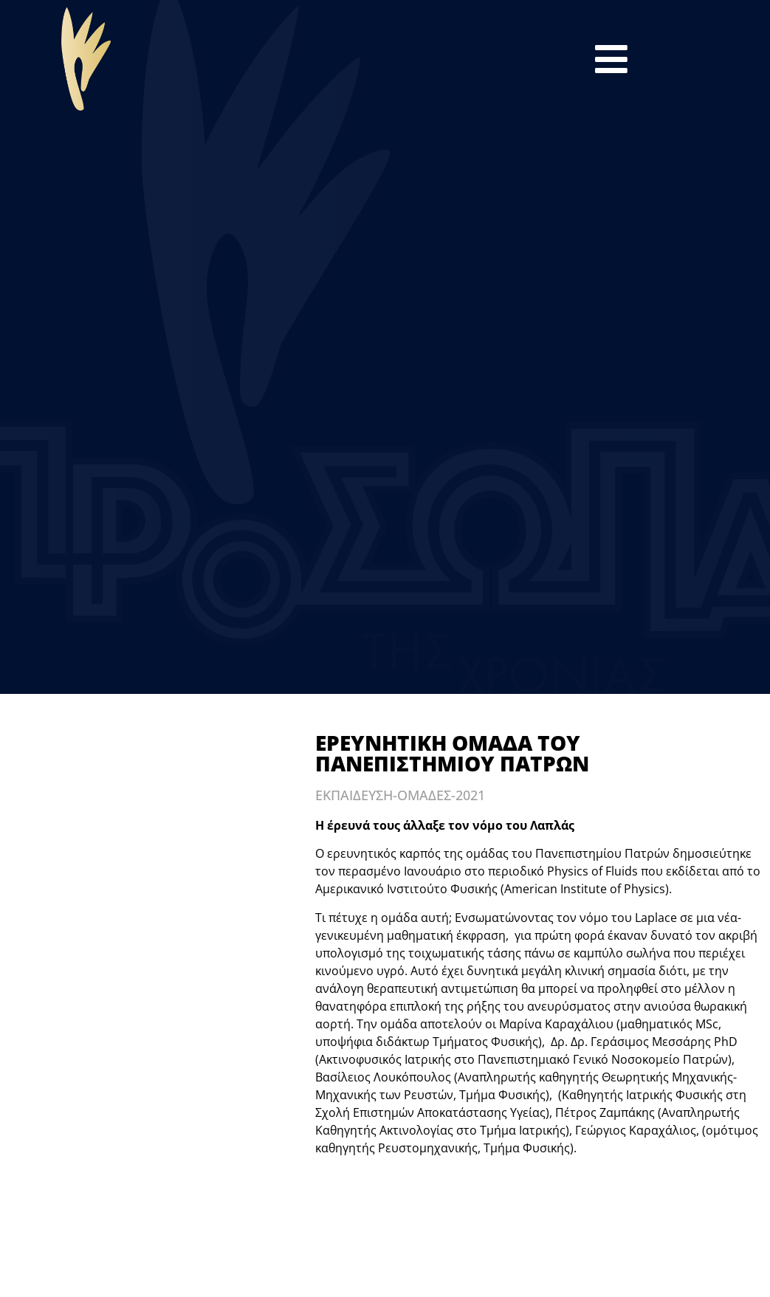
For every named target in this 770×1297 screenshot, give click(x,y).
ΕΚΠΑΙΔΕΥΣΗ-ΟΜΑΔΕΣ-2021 (400, 795)
